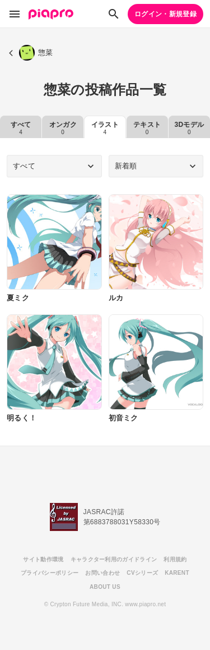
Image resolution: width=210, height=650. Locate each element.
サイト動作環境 (43, 559)
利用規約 (175, 559)
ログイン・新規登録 (165, 14)
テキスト (147, 128)
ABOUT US (105, 587)
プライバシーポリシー (49, 573)
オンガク (63, 128)
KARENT (177, 573)
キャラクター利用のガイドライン (114, 559)
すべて (21, 128)
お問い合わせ (102, 573)
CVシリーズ (142, 573)
